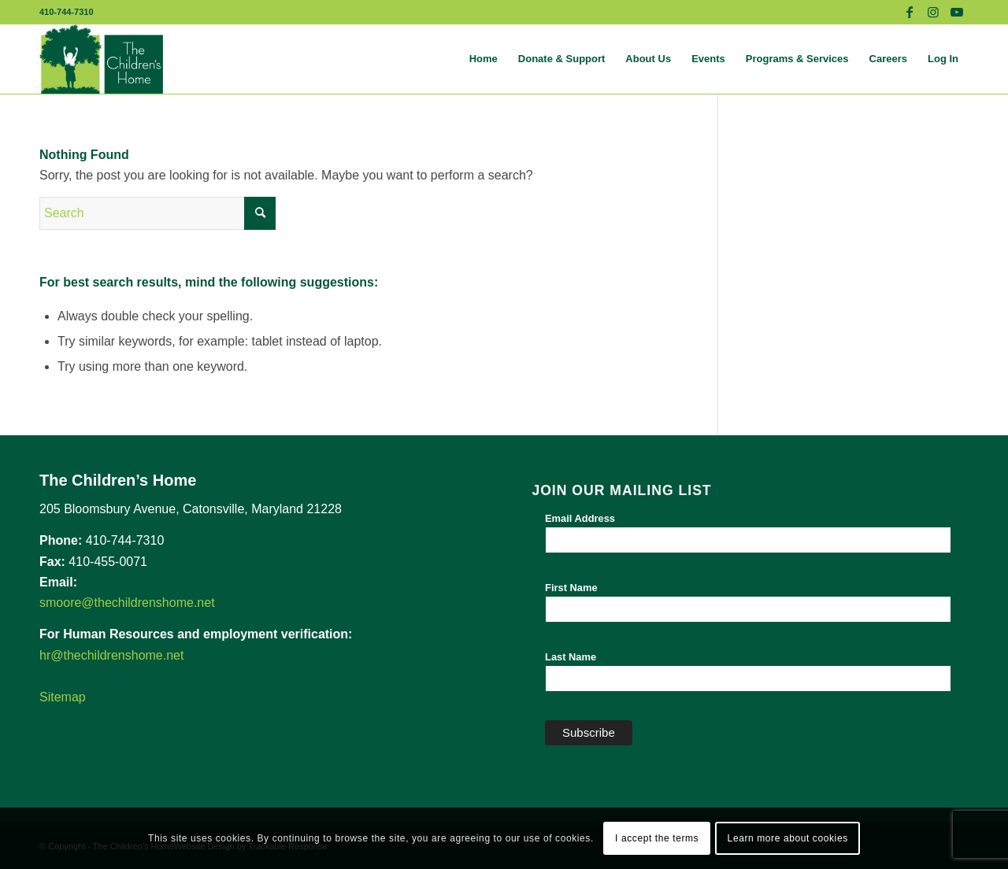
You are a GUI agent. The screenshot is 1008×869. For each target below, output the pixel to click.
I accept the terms (657, 838)
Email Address (580, 518)
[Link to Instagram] (932, 12)
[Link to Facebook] (909, 12)
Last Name (570, 657)
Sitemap (62, 697)
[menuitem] (483, 59)
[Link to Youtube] (957, 12)
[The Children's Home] (101, 59)
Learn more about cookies (788, 838)
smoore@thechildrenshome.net (127, 602)
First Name (571, 588)
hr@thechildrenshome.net (111, 655)
